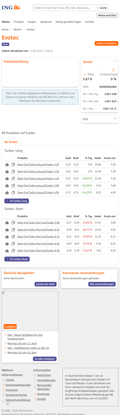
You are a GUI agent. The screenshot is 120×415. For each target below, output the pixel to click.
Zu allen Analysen (45, 358)
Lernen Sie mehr (45, 284)
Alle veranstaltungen (102, 284)
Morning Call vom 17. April (22, 343)
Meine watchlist (107, 15)
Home (5, 29)
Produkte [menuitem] (19, 21)
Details (100, 62)
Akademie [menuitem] (46, 21)
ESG (100, 119)
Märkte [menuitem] (6, 21)
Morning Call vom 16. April (22, 352)
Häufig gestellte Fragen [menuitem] (68, 21)
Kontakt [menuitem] (89, 21)
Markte (18, 29)
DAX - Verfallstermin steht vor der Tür (28, 348)
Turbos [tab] (11, 142)
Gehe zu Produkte (107, 43)
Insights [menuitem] (32, 21)
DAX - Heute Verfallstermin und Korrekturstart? (25, 335)
